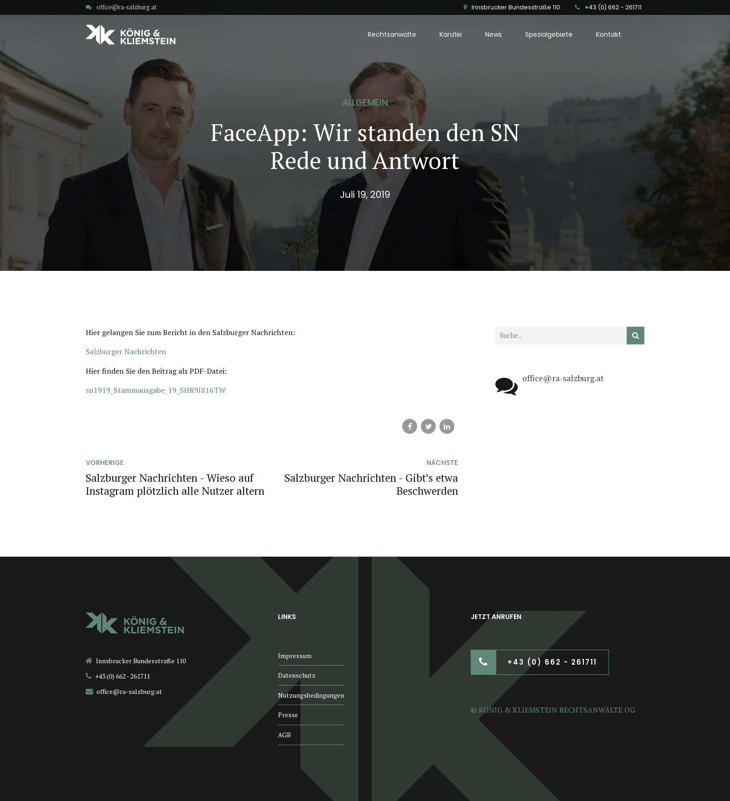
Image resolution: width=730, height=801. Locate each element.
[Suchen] (635, 335)
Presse (288, 714)
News (493, 34)
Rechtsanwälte (392, 34)
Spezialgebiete (549, 34)
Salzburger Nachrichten (126, 351)
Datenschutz (297, 675)
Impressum (294, 655)
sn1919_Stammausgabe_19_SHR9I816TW (156, 390)
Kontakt (608, 34)
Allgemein (365, 102)
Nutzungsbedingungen (311, 695)
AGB (284, 734)
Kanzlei (450, 34)
